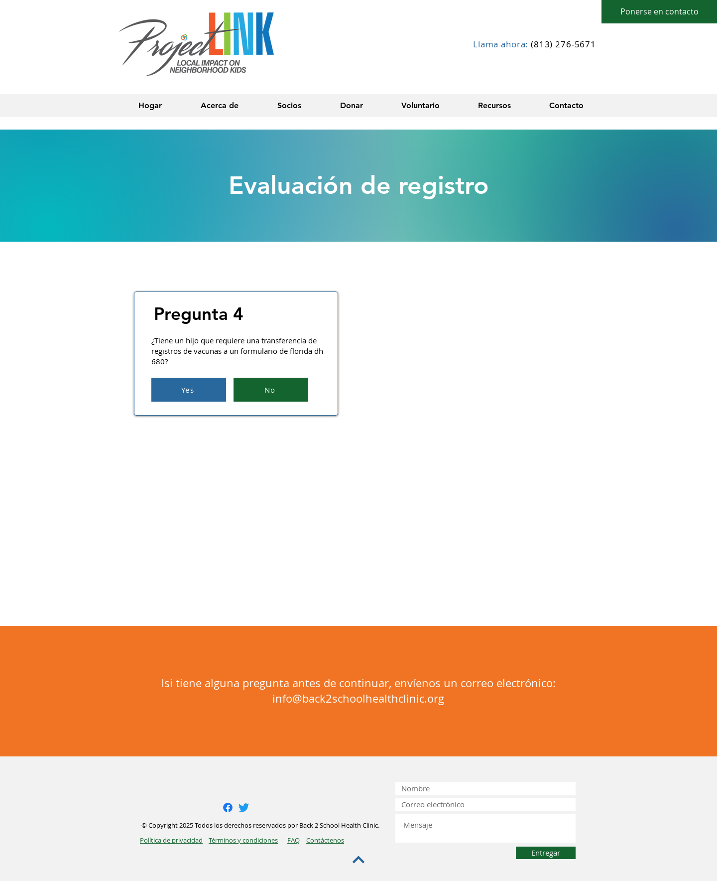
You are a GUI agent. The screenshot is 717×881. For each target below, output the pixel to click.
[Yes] (188, 390)
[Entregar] (546, 853)
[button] (219, 105)
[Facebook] (228, 807)
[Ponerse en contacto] (659, 11)
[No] (271, 390)
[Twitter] (244, 807)
